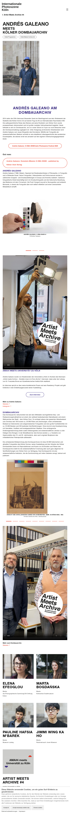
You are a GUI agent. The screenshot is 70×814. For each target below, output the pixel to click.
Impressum (22, 811)
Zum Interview (35, 395)
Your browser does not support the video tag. (35, 312)
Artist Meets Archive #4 (14, 15)
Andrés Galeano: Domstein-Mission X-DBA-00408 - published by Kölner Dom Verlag (33, 163)
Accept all (6, 807)
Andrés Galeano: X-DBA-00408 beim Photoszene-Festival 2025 (35, 146)
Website (5, 404)
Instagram (6, 406)
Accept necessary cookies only (21, 807)
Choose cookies (37, 807)
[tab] (28, 250)
